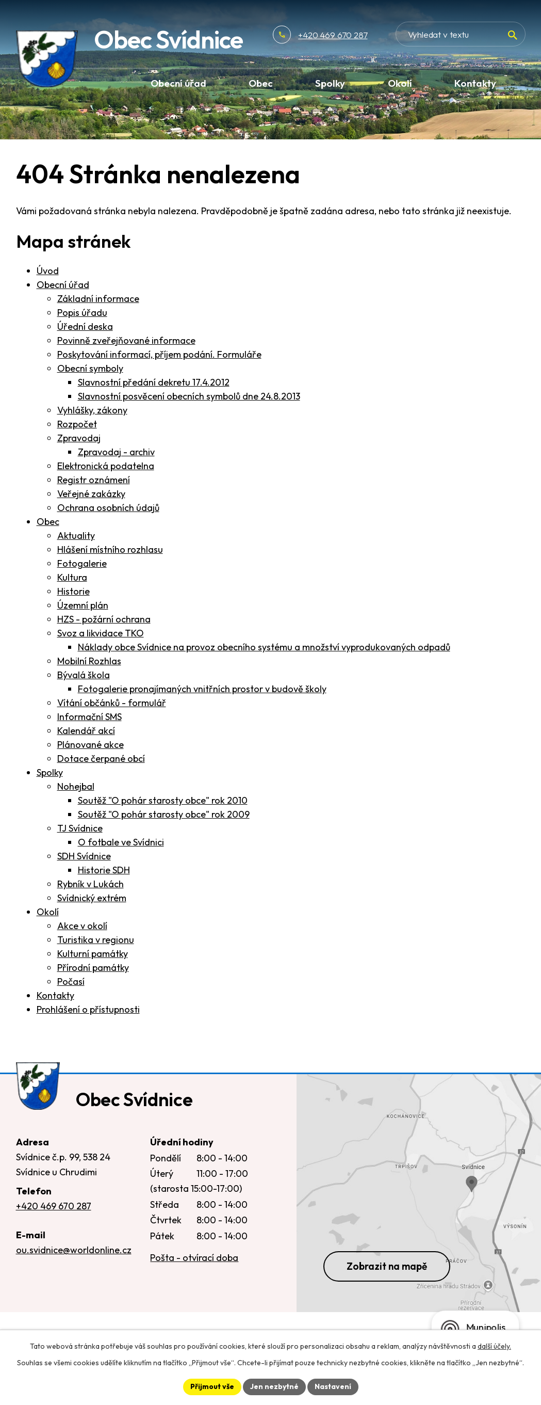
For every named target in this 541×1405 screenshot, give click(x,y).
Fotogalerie (82, 563)
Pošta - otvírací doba (194, 1258)
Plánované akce (90, 745)
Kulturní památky (92, 954)
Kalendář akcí (86, 731)
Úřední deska (85, 326)
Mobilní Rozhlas (89, 661)
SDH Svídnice (84, 856)
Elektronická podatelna (105, 466)
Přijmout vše (212, 1386)
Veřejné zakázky (91, 494)
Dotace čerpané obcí (101, 758)
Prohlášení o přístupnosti (88, 1009)
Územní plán (82, 605)
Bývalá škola (83, 675)
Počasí (71, 981)
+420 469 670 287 (332, 34)
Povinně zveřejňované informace (126, 340)
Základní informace (98, 299)
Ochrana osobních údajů (108, 508)
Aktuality (76, 535)
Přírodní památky (93, 967)
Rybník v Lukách (90, 884)
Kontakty (55, 995)
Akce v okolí (82, 926)
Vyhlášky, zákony (92, 410)
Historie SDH (104, 870)
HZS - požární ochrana (104, 619)
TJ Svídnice (80, 828)
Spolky (50, 772)
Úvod (48, 271)
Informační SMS (89, 717)
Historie (73, 591)
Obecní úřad (63, 285)
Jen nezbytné (274, 1386)
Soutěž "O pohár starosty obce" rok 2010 (163, 800)
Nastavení (333, 1386)
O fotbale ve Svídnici (121, 842)
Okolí (48, 912)
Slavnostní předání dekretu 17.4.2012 (153, 382)
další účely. (494, 1346)
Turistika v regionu (95, 940)
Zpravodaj (79, 438)
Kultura (72, 577)
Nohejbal (75, 786)
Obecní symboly (90, 368)
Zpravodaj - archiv (116, 452)
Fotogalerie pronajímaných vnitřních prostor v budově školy (202, 689)
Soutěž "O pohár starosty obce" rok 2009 (164, 814)
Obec (48, 522)
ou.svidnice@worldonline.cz (74, 1250)
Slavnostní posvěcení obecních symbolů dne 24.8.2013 (189, 396)
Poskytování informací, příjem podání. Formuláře (159, 354)
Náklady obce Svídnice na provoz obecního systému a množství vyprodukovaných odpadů (264, 647)
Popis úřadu (82, 312)
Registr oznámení (93, 480)
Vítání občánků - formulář (111, 703)
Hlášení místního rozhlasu (110, 549)
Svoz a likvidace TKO (100, 633)
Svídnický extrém (91, 898)
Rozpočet (77, 424)
